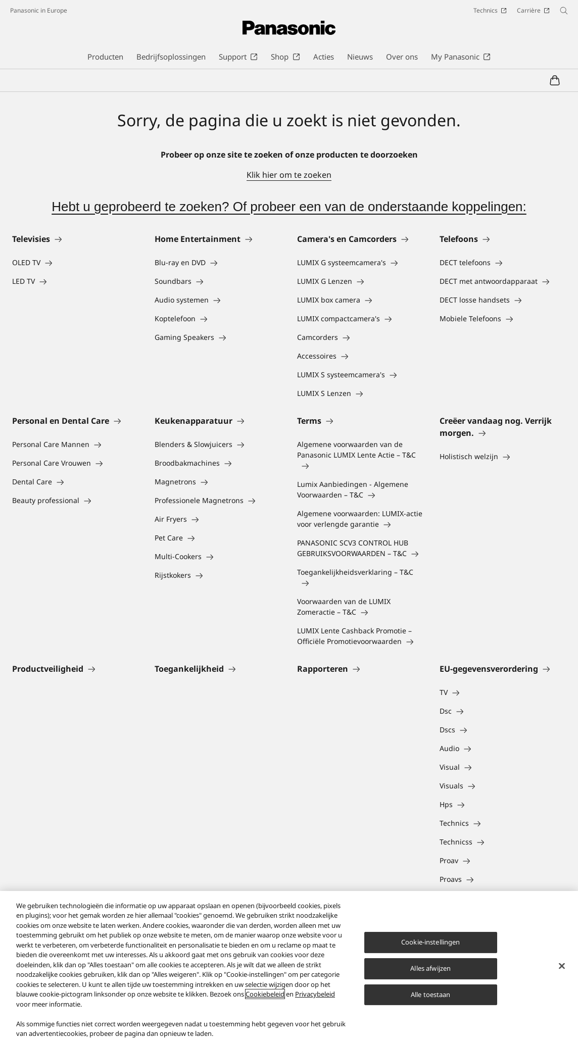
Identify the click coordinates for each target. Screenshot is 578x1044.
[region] (289, 967)
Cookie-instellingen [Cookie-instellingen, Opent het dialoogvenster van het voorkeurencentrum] (430, 942)
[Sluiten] (562, 966)
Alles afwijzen (430, 968)
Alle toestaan (431, 994)
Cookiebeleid (265, 994)
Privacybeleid (315, 994)
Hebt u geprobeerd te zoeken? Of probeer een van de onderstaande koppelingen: (289, 206)
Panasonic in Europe (38, 10)
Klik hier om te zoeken (289, 174)
